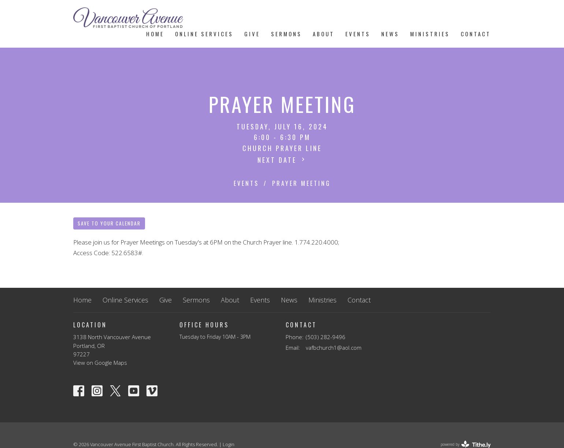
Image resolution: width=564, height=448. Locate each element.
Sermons (286, 34)
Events (357, 34)
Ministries (430, 34)
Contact (476, 34)
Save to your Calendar (109, 223)
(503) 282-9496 (325, 337)
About (323, 34)
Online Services (204, 34)
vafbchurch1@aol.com (333, 347)
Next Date (282, 160)
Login (228, 444)
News (390, 34)
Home (155, 34)
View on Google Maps (100, 362)
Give (252, 34)
